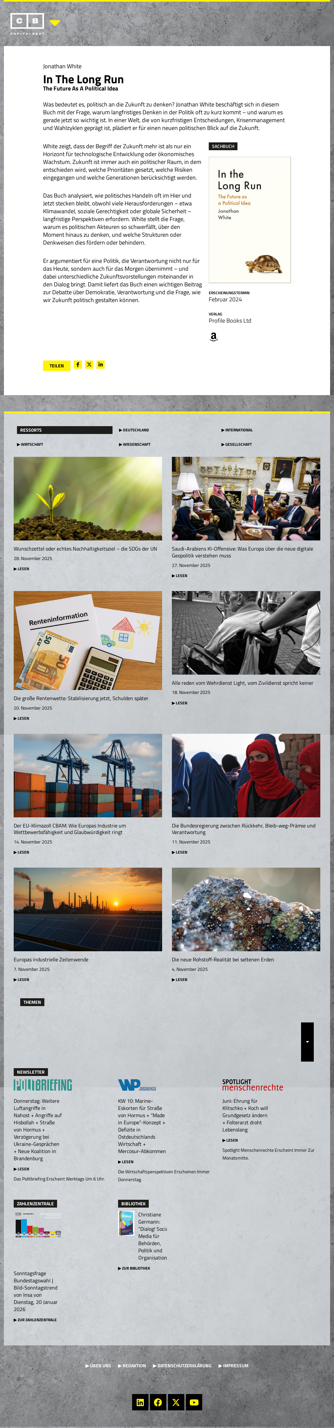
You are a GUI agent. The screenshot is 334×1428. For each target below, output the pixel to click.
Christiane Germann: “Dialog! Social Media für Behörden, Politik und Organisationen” (156, 1237)
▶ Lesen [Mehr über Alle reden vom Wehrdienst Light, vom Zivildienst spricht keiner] (179, 703)
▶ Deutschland (134, 430)
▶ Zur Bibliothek (134, 1269)
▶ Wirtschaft (30, 444)
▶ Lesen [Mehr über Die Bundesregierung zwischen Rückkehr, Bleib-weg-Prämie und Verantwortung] (179, 853)
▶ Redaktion (132, 1366)
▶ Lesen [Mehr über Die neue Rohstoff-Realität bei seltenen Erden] (179, 980)
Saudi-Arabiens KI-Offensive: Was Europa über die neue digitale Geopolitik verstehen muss (242, 552)
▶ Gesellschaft (236, 444)
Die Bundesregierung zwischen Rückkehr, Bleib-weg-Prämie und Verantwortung (243, 829)
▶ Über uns (98, 1366)
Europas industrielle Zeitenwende (51, 960)
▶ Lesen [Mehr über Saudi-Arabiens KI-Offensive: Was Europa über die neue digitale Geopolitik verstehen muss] (179, 575)
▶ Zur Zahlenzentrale (35, 1321)
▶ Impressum (234, 1366)
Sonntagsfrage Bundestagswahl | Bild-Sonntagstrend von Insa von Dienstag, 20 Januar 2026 (36, 1292)
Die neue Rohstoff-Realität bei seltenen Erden (223, 960)
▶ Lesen (21, 1170)
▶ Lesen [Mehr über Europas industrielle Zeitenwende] (21, 980)
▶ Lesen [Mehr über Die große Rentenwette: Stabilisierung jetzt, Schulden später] (21, 718)
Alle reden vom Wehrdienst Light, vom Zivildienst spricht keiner (242, 683)
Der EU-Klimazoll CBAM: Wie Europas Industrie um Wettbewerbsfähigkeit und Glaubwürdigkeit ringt (70, 829)
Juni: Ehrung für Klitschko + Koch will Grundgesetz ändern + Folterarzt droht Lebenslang (245, 1116)
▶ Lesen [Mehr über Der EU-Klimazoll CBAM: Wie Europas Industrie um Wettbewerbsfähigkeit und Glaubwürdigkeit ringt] (21, 853)
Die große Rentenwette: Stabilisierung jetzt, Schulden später (81, 698)
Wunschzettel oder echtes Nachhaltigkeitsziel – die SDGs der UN (85, 549)
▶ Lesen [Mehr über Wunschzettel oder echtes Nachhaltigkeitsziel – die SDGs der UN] (21, 569)
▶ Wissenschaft (134, 444)
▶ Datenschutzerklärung (182, 1366)
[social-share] (78, 365)
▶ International (237, 430)
